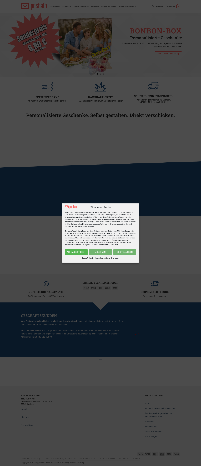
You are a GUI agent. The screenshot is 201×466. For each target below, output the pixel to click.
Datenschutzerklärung (102, 258)
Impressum (115, 258)
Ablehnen (100, 252)
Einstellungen (125, 252)
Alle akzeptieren (76, 252)
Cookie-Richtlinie (87, 258)
